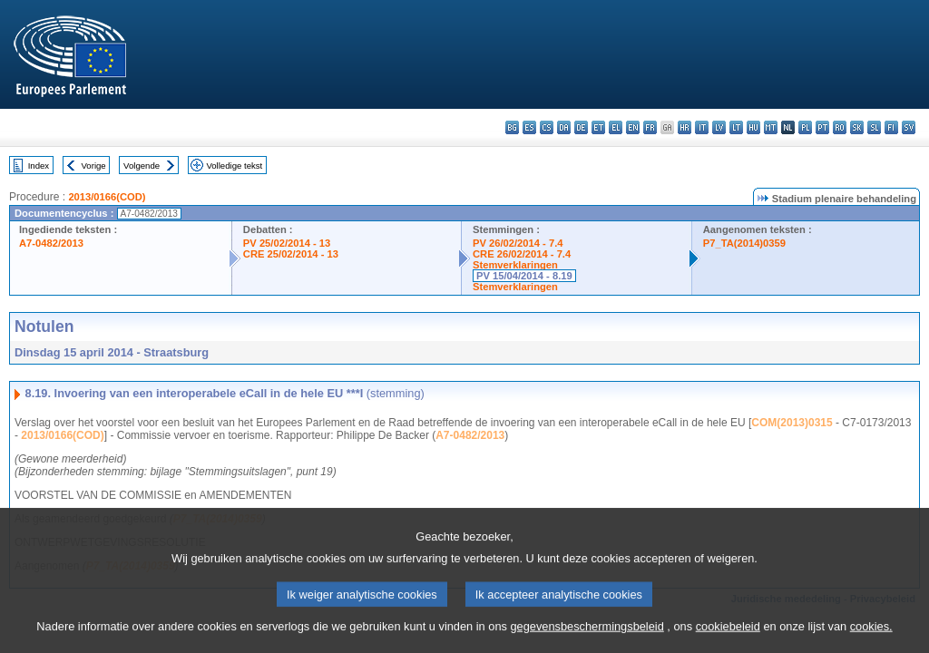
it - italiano (702, 127)
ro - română (839, 127)
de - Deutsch (581, 127)
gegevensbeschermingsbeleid (586, 637)
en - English (633, 127)
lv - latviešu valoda (719, 127)
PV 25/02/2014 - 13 (286, 243)
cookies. (871, 637)
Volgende (141, 166)
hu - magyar (753, 127)
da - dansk (564, 127)
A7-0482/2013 (51, 243)
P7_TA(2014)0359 (744, 243)
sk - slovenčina (857, 127)
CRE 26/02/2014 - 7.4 (522, 254)
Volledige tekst (234, 166)
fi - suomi (891, 127)
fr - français (650, 127)
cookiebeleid (728, 637)
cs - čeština (546, 127)
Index (38, 166)
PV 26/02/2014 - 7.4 (518, 243)
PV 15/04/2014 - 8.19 (524, 275)
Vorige (94, 166)
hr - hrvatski (684, 127)
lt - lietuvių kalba (736, 127)
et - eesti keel (598, 127)
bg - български (512, 127)
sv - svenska (908, 127)
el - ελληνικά (615, 127)
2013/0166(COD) (106, 196)
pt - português (822, 127)
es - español (529, 127)
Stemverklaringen (515, 264)
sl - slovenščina (874, 127)
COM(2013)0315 (791, 422)
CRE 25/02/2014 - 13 (290, 254)
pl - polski (805, 127)
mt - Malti (770, 127)
